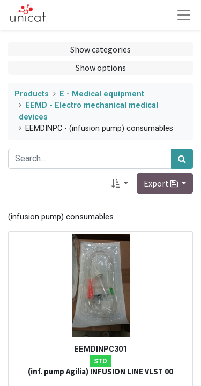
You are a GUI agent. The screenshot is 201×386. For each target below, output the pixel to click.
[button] (119, 183)
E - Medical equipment (101, 94)
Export (162, 183)
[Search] (182, 159)
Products (31, 94)
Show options (101, 67)
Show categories (100, 49)
